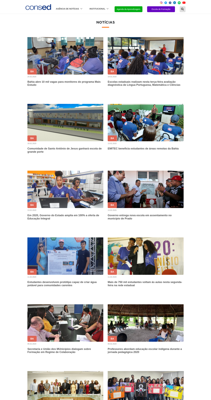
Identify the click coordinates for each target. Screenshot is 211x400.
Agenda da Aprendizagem (128, 9)
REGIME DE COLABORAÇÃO (151, 336)
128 (153, 307)
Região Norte (33, 336)
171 (171, 307)
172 (178, 307)
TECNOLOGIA (143, 360)
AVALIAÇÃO (142, 372)
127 (147, 307)
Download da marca (90, 360)
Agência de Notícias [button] (68, 9)
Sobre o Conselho (89, 336)
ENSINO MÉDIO (144, 356)
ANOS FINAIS (143, 340)
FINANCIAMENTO (145, 352)
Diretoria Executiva (89, 352)
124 (128, 307)
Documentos (86, 356)
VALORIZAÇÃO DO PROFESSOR (154, 348)
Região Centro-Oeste (37, 344)
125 (135, 307)
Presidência (86, 344)
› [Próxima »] (183, 307)
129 (159, 307)
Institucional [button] (98, 9)
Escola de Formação (161, 9)
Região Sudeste (34, 348)
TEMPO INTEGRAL (146, 344)
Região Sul (32, 352)
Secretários (86, 340)
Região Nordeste (35, 340)
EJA (138, 368)
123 (122, 307)
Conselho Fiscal (88, 348)
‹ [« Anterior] (97, 307)
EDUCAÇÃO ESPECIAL (148, 364)
